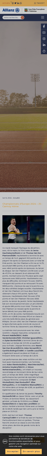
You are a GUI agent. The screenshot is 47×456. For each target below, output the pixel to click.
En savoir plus (31, 451)
